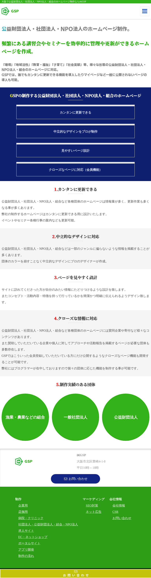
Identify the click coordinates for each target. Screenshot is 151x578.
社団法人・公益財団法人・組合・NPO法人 (48, 524)
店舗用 (23, 511)
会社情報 (118, 505)
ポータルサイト (29, 543)
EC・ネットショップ (32, 537)
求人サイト (26, 530)
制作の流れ (26, 556)
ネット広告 (93, 511)
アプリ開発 (26, 549)
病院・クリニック (30, 518)
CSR (115, 511)
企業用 (23, 505)
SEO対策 (92, 505)
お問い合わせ (75, 576)
